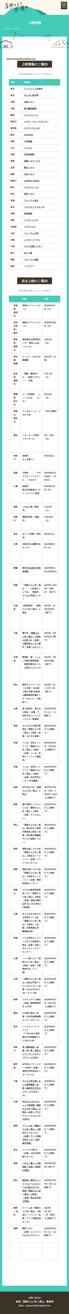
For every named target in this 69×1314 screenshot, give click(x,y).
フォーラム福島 (31, 259)
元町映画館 (29, 154)
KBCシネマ (29, 174)
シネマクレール (31, 187)
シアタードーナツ (32, 240)
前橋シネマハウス (32, 161)
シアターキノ (30, 227)
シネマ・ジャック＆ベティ (36, 121)
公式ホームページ (32, 667)
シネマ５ (28, 148)
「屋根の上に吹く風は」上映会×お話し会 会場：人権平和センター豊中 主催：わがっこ (32, 640)
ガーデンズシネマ (32, 128)
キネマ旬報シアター (33, 246)
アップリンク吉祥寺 (33, 89)
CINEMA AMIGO (32, 181)
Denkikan (28, 135)
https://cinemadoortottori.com (21, 59)
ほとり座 (28, 253)
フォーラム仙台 (31, 200)
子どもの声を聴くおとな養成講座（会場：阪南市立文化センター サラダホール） (31, 1088)
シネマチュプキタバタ (34, 207)
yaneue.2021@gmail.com (38, 1305)
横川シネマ (29, 167)
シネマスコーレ (31, 115)
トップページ (6, 28)
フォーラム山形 (31, 233)
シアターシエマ (31, 220)
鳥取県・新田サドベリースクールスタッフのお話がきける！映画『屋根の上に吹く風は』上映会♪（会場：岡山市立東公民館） (31, 1190)
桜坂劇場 (28, 213)
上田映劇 (28, 141)
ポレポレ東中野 (31, 95)
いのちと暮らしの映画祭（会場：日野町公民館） (31, 1166)
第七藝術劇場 (30, 108)
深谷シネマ (29, 194)
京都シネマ (29, 102)
